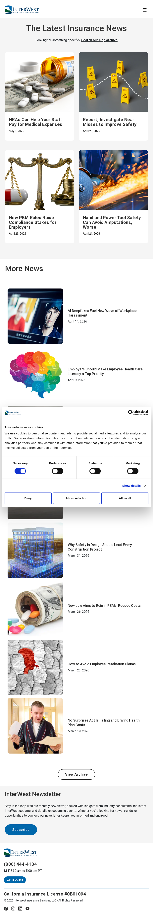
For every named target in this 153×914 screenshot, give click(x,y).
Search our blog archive (99, 40)
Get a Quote (15, 879)
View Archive (76, 774)
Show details (131, 485)
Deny (28, 498)
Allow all (125, 498)
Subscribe (21, 830)
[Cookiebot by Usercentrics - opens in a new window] (131, 413)
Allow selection (76, 498)
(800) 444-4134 (20, 864)
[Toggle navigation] (144, 10)
